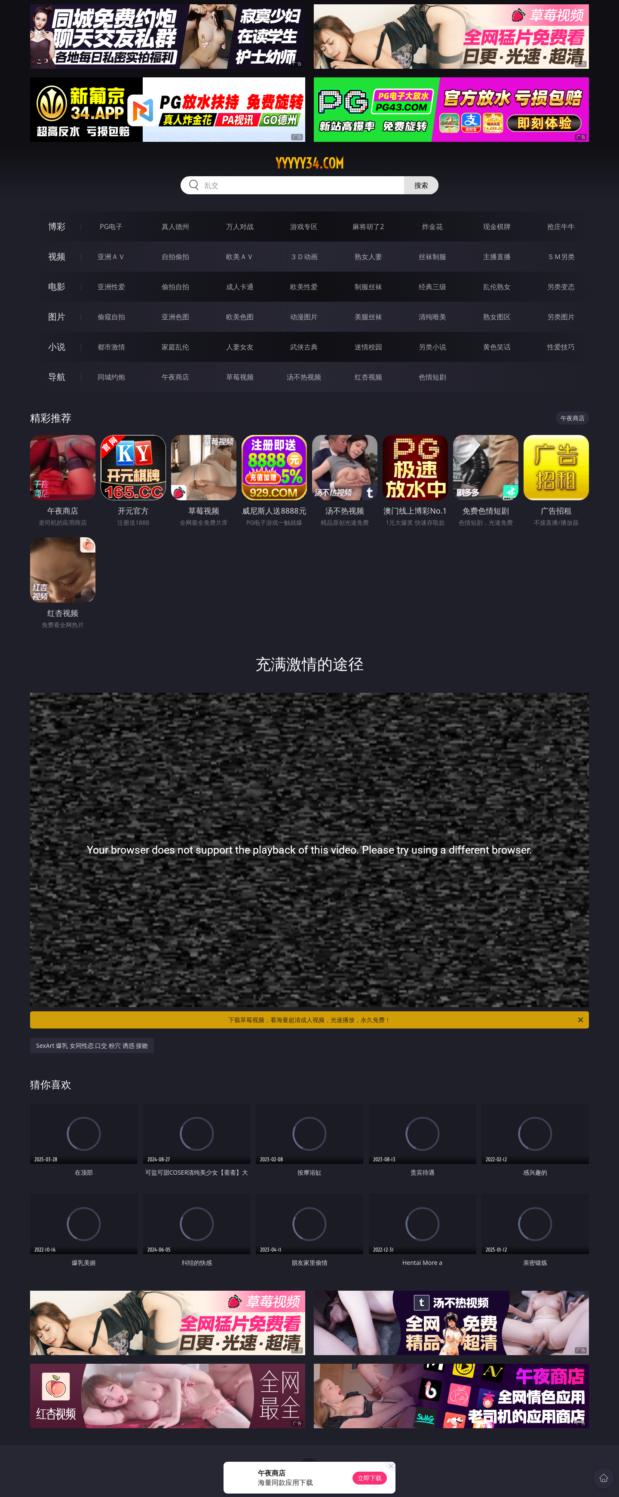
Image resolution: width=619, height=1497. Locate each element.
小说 (56, 346)
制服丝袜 (368, 286)
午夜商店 (175, 377)
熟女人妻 (368, 256)
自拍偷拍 (175, 256)
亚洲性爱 (111, 286)
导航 (56, 377)
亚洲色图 (175, 316)
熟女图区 (497, 316)
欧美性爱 (304, 286)
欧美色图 (240, 316)
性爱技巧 (561, 347)
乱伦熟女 (497, 286)
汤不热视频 (304, 377)
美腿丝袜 (368, 316)
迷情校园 (368, 347)
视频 (56, 256)
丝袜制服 (432, 256)
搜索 (421, 185)
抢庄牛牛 (561, 226)
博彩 (56, 226)
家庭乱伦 (175, 347)
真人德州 (175, 226)
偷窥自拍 (111, 316)
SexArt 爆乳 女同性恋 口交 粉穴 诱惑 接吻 (92, 1045)
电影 (56, 286)
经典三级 (432, 286)
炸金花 (432, 226)
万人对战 (240, 226)
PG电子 (111, 226)
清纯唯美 (432, 316)
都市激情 (111, 347)
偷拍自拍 (175, 286)
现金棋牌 (497, 226)
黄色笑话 (497, 347)
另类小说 (432, 347)
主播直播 (497, 256)
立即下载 (370, 1478)
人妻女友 (240, 347)
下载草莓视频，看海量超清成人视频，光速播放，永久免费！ (406, 1020)
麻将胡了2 (368, 226)
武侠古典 (304, 347)
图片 (56, 316)
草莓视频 (240, 377)
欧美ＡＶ (240, 256)
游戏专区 (304, 226)
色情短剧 (432, 377)
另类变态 (561, 286)
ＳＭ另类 (561, 256)
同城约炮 (111, 377)
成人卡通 (240, 286)
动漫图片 (304, 316)
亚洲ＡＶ (111, 256)
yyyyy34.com (310, 163)
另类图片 (561, 316)
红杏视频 (368, 377)
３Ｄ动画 (304, 256)
